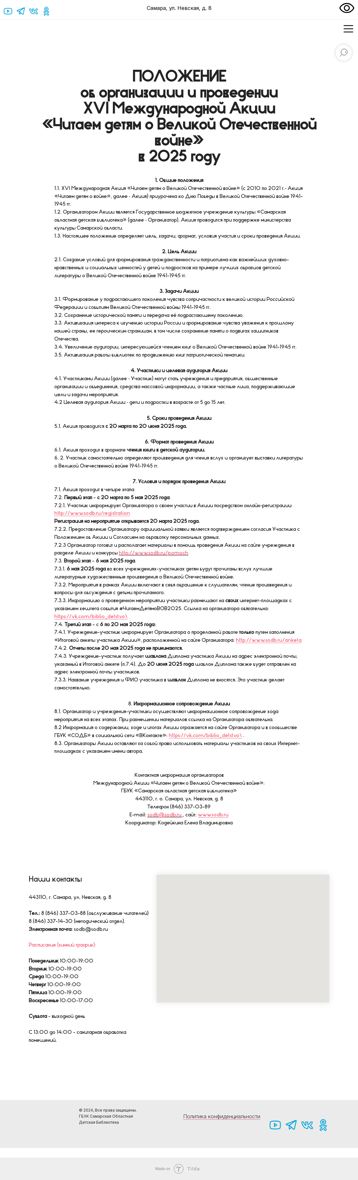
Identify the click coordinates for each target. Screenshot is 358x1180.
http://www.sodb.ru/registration (92, 513)
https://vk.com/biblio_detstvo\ (91, 616)
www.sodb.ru (213, 814)
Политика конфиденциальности (221, 1116)
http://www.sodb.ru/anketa (269, 640)
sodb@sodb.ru (164, 814)
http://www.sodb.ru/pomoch (153, 552)
